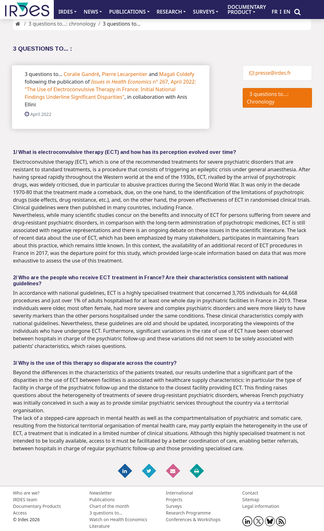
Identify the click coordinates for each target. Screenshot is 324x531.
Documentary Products (37, 506)
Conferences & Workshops (193, 519)
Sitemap (250, 499)
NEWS (91, 11)
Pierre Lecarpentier (124, 74)
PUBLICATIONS (127, 11)
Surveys (174, 506)
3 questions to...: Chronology (268, 98)
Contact (250, 493)
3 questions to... (106, 513)
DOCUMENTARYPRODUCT (246, 9)
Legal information (260, 506)
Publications (102, 499)
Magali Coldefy (176, 74)
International (179, 493)
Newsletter (101, 493)
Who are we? (26, 493)
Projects (174, 499)
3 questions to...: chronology (62, 23)
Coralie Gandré (81, 74)
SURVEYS (204, 11)
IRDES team (25, 499)
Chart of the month (109, 506)
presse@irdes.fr (270, 73)
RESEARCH (169, 11)
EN (287, 11)
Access (20, 513)
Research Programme (188, 513)
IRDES (65, 11)
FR (274, 11)
